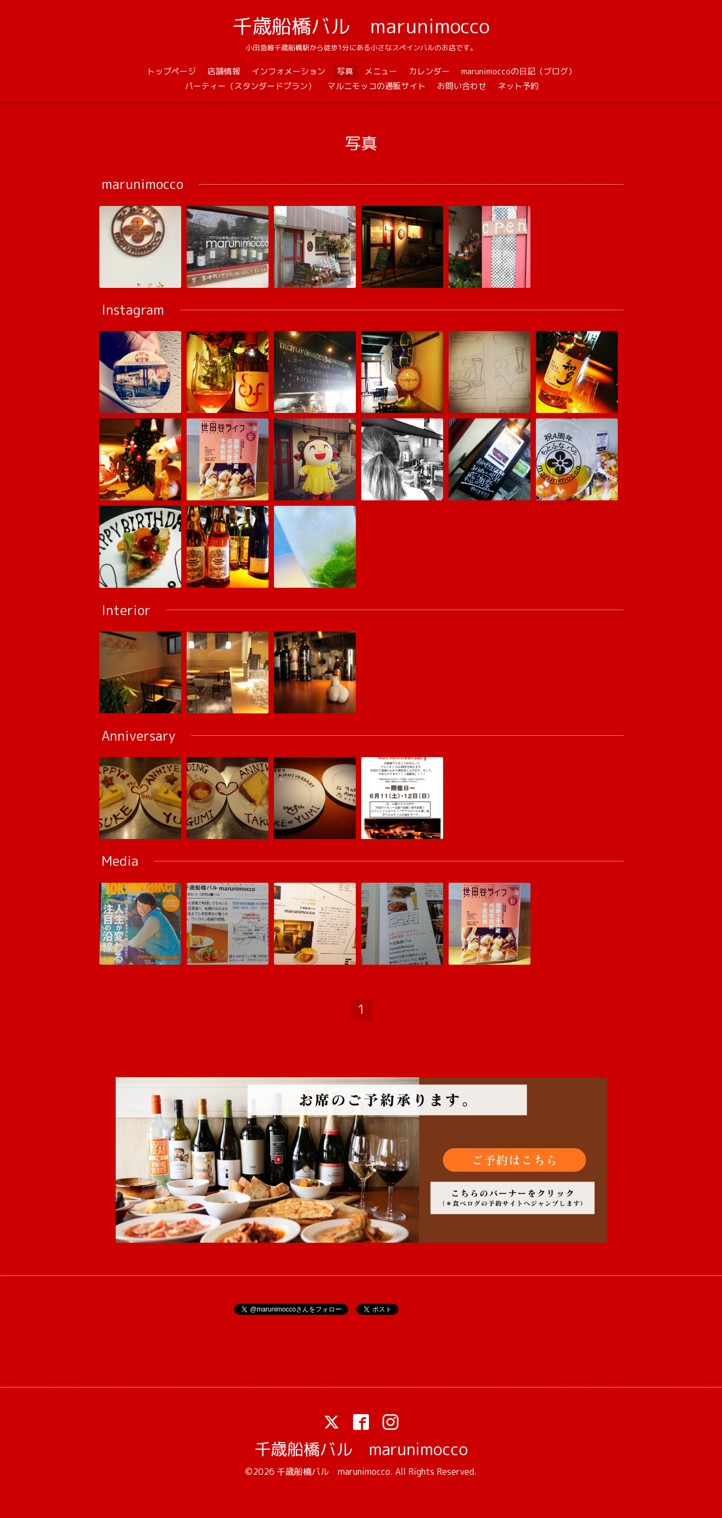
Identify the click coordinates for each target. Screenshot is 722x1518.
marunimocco (142, 184)
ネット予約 (518, 86)
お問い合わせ (461, 86)
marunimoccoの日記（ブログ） (518, 71)
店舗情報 (223, 71)
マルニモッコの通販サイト (376, 86)
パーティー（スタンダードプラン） (250, 86)
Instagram (133, 309)
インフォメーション (288, 71)
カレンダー (429, 71)
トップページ (171, 71)
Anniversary (139, 735)
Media (120, 861)
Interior (126, 610)
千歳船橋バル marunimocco (361, 26)
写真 (345, 71)
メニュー (381, 71)
